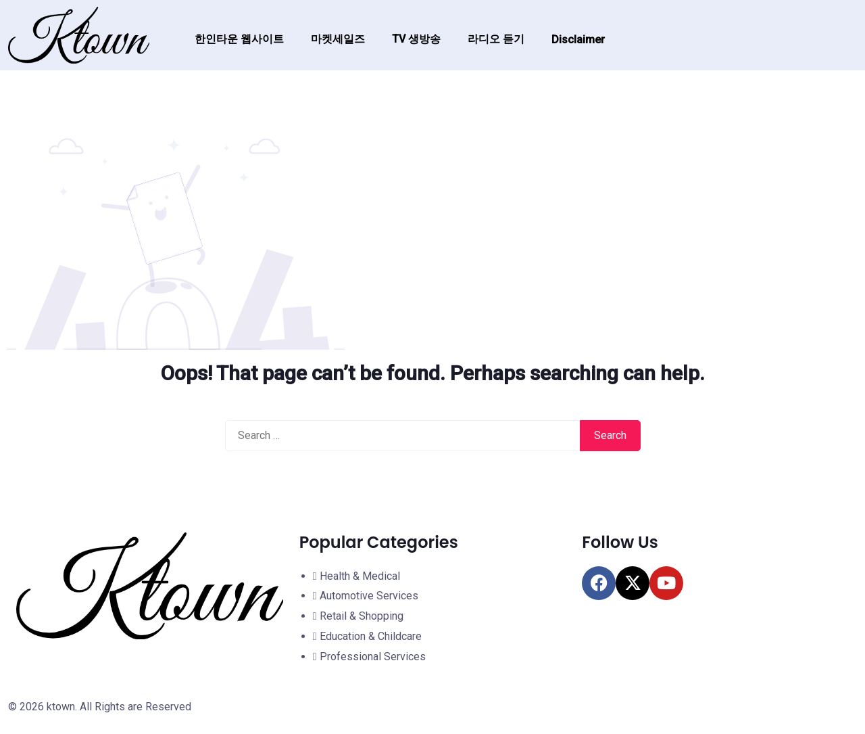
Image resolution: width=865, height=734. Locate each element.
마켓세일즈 (338, 38)
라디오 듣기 (496, 38)
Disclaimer (578, 39)
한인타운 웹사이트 (239, 38)
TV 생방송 (416, 38)
